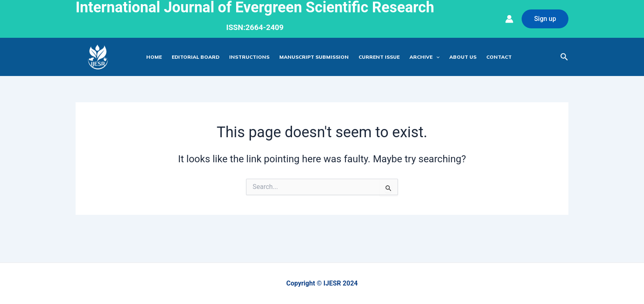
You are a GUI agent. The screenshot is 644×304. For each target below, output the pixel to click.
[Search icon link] (564, 57)
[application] (435, 57)
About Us (462, 57)
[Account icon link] (509, 19)
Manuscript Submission (314, 57)
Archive (424, 57)
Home (154, 57)
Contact (499, 57)
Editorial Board (195, 57)
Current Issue (379, 57)
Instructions (249, 57)
